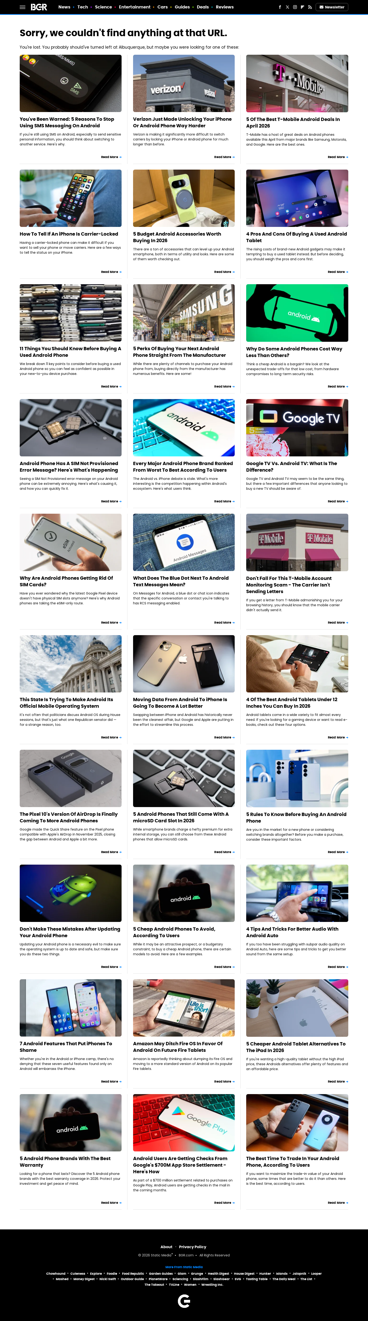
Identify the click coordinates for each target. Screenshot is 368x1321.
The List (306, 1279)
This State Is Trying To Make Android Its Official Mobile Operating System (66, 702)
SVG (238, 1279)
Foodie (112, 1274)
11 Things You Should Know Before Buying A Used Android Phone (70, 352)
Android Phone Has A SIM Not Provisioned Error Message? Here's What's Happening (69, 466)
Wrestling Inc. (212, 1285)
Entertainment (134, 7)
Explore (96, 1274)
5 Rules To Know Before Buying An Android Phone (296, 817)
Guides (182, 7)
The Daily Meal (283, 1279)
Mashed (62, 1279)
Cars (162, 7)
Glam (182, 1274)
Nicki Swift (108, 1279)
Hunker (265, 1274)
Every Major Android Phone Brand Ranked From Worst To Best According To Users (183, 466)
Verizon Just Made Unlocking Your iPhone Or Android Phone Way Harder (182, 122)
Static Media (161, 1255)
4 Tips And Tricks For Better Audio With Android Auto (292, 932)
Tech (82, 7)
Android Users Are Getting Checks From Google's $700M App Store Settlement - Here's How (180, 1165)
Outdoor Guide (132, 1279)
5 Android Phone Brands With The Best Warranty (65, 1161)
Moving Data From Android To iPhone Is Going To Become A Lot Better (180, 702)
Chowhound (55, 1274)
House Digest (244, 1274)
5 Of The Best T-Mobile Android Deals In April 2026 (293, 122)
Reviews (225, 7)
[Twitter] (287, 7)
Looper (316, 1274)
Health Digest (218, 1274)
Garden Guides (161, 1274)
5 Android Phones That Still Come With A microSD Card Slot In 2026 (181, 817)
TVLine (174, 1285)
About (166, 1246)
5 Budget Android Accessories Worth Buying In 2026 (177, 237)
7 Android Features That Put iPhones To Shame (66, 1047)
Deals (203, 7)
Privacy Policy (192, 1246)
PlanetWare (158, 1279)
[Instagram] (295, 7)
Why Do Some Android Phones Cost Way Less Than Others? (294, 352)
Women (190, 1285)
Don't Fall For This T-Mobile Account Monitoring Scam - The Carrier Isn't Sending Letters (289, 584)
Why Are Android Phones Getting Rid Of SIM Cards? (66, 581)
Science (103, 7)
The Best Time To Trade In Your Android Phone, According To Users (292, 1161)
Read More (109, 157)
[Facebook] (280, 7)
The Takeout (154, 1285)
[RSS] (310, 7)
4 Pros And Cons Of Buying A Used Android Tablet (296, 237)
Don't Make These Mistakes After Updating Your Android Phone (70, 932)
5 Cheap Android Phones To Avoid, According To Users (174, 932)
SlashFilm (200, 1279)
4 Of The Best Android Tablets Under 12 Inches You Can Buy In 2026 (291, 702)
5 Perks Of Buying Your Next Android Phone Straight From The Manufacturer (179, 352)
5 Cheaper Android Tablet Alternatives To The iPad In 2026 (296, 1047)
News (64, 7)
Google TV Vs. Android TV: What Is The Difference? (291, 466)
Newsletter (332, 7)
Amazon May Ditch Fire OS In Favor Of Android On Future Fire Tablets (177, 1047)
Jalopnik (299, 1274)
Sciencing (180, 1279)
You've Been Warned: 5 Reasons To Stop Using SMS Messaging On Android (67, 122)
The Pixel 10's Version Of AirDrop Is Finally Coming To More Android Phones (69, 817)
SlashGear (221, 1279)
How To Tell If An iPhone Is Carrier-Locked (69, 234)
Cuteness (77, 1274)
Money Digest (84, 1279)
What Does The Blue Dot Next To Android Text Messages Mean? (181, 581)
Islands (282, 1274)
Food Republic (133, 1274)
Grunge (197, 1274)
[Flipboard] (302, 7)
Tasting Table (257, 1279)
